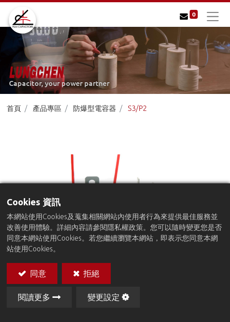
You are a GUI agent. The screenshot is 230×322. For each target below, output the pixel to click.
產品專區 (47, 108)
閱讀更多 (34, 297)
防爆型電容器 (94, 108)
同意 (37, 273)
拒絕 (91, 273)
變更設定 (103, 297)
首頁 (14, 108)
